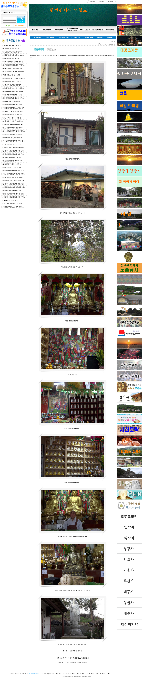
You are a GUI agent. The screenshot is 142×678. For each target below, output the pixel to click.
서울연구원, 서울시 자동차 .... (13, 81)
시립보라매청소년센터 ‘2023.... (13, 207)
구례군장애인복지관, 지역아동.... (14, 141)
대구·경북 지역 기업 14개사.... (13, 167)
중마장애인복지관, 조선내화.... (13, 134)
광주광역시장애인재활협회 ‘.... (13, 85)
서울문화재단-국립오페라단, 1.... (14, 68)
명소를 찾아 (89, 37)
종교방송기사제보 (69, 673)
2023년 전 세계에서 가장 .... (12, 164)
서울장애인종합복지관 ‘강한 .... (13, 105)
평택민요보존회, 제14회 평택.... (13, 98)
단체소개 (100, 37)
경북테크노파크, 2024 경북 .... (13, 111)
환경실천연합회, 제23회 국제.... (13, 161)
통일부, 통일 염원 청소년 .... (12, 101)
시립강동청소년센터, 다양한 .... (13, 95)
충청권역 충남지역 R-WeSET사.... (14, 180)
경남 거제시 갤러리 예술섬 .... (13, 118)
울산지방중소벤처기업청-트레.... (14, 128)
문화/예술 (77, 37)
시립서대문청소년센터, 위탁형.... (14, 78)
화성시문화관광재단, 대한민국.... (14, 71)
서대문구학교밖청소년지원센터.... (14, 108)
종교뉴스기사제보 (55, 673)
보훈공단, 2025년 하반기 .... (12, 48)
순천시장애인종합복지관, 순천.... (14, 194)
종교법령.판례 (64, 37)
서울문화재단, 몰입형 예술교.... (13, 55)
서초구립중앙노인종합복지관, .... (14, 62)
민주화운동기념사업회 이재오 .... (14, 91)
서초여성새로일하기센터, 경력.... (14, 197)
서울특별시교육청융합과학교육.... (14, 187)
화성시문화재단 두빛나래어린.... (14, 131)
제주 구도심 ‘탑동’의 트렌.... (12, 75)
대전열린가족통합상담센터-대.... (14, 124)
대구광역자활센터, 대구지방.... (13, 204)
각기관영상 (50, 37)
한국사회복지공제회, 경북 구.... (13, 154)
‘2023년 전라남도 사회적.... (12, 200)
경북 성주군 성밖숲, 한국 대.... (13, 177)
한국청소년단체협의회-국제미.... (14, 65)
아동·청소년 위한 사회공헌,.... (13, 58)
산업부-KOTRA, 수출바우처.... (13, 138)
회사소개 (45, 673)
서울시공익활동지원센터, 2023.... (14, 174)
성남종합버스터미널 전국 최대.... (14, 171)
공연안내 (110, 37)
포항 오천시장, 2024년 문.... (12, 144)
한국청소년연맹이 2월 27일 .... (13, 157)
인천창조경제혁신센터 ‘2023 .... (13, 190)
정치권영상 (37, 37)
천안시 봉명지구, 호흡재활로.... (13, 114)
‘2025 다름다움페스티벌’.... (12, 45)
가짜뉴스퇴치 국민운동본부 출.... (14, 147)
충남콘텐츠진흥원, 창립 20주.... (13, 52)
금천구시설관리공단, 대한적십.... (14, 184)
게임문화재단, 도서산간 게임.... (13, 88)
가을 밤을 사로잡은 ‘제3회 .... (13, 121)
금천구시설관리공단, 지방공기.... (14, 151)
